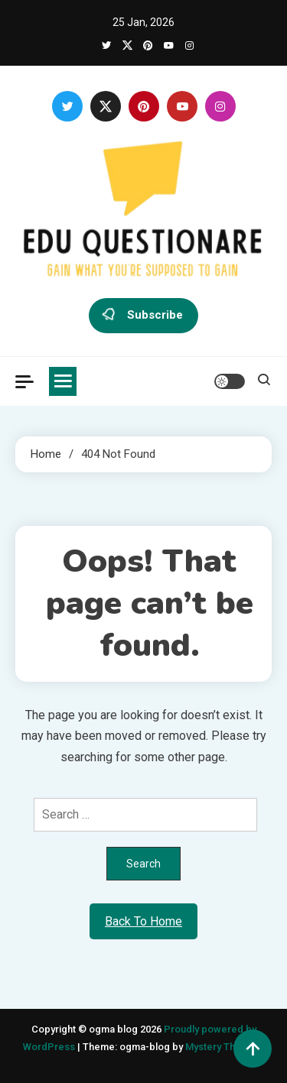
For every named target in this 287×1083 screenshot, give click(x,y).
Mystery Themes (223, 1046)
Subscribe (143, 315)
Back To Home (143, 921)
